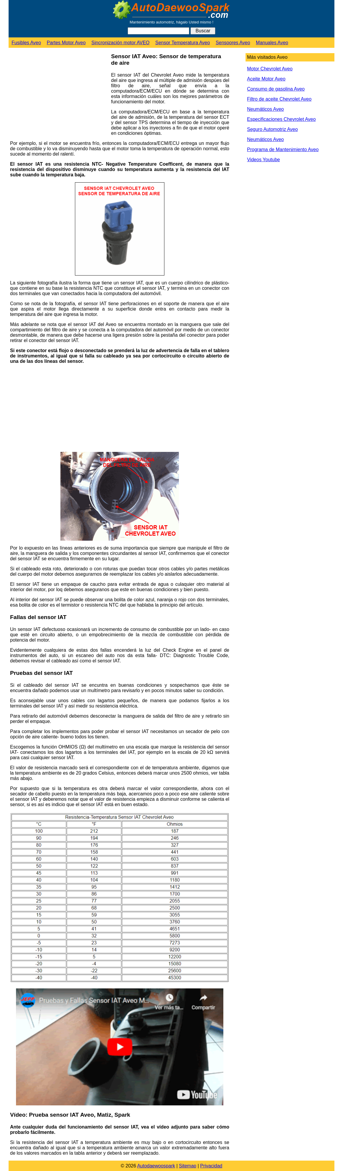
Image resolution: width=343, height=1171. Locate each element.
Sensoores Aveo (233, 42)
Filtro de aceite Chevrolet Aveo (279, 99)
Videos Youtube (263, 159)
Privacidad (211, 1165)
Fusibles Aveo (26, 42)
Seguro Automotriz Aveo (272, 129)
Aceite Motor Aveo (266, 78)
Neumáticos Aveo (265, 109)
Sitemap (187, 1165)
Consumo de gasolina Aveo (276, 88)
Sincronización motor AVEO (121, 42)
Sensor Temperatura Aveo (182, 42)
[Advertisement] (58, 95)
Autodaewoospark (156, 1165)
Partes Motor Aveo (66, 42)
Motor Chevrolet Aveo (270, 68)
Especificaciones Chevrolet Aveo (281, 119)
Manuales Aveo (272, 42)
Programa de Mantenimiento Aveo (283, 149)
